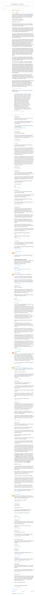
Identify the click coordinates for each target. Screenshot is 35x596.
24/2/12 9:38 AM (17, 517)
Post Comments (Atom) (19, 593)
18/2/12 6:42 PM (17, 129)
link (16, 274)
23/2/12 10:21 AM (17, 300)
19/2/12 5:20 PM (17, 204)
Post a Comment (14, 589)
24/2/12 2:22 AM (17, 378)
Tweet (13, 12)
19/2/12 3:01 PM (17, 187)
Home (23, 591)
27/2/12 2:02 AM (17, 528)
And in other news (16, 10)
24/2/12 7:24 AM (17, 491)
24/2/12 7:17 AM (17, 399)
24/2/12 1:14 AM (17, 363)
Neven (15, 143)
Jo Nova (15, 302)
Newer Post (14, 591)
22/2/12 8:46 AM (17, 270)
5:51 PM (22, 111)
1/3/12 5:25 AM (17, 536)
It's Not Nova (28, 565)
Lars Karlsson (16, 251)
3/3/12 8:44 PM (17, 561)
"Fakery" (15, 121)
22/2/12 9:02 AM (17, 283)
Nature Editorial (20, 90)
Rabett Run (17, 4)
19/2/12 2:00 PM (17, 168)
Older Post (32, 591)
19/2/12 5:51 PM (17, 238)
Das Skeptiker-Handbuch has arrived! (20, 127)
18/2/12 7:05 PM (17, 140)
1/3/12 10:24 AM (17, 546)
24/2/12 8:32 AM (17, 501)
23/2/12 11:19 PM (17, 348)
